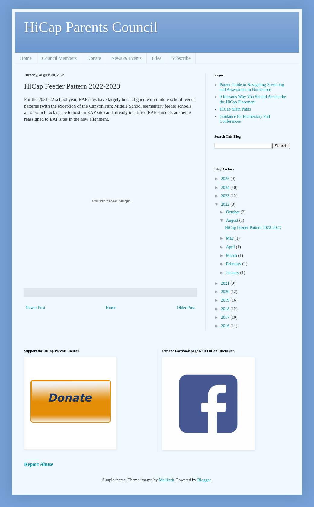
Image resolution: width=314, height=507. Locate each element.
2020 (226, 291)
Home (26, 58)
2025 (226, 178)
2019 (226, 300)
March (232, 255)
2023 (226, 196)
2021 (226, 283)
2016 (226, 326)
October (233, 212)
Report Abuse (38, 464)
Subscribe (181, 58)
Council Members (59, 58)
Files (156, 58)
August (232, 220)
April (231, 247)
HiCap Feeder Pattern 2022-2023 (253, 227)
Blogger (203, 480)
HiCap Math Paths (235, 109)
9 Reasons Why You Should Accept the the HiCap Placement (253, 99)
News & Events (126, 58)
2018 (226, 309)
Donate (94, 58)
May (230, 238)
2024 (226, 187)
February (234, 264)
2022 (226, 204)
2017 (226, 317)
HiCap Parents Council (91, 27)
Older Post (186, 307)
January (233, 272)
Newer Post (35, 307)
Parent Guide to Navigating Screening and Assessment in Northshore (252, 87)
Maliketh (166, 480)
